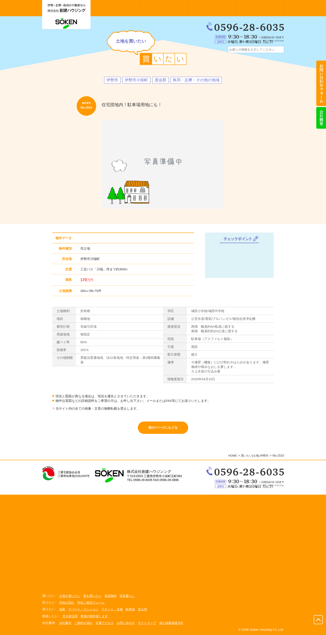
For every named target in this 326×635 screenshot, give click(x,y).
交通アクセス (104, 622)
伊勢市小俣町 (136, 80)
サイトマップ (147, 622)
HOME (230, 456)
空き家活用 (70, 616)
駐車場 (130, 609)
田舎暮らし (127, 596)
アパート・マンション (83, 609)
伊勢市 (112, 80)
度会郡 (160, 80)
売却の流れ (66, 603)
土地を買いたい (69, 596)
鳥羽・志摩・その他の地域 (196, 80)
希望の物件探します (94, 616)
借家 (62, 609)
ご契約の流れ (83, 622)
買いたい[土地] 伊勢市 (254, 456)
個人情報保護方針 (171, 622)
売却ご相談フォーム (91, 603)
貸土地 (142, 609)
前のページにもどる (163, 428)
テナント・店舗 (112, 609)
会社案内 (65, 622)
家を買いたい (92, 596)
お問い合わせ (126, 622)
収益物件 (111, 596)
